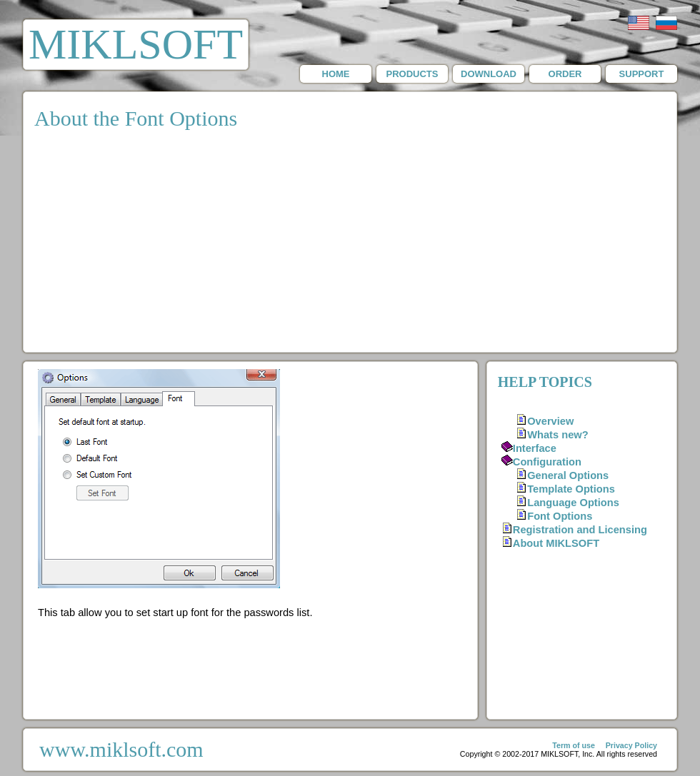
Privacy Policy (631, 745)
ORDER (565, 74)
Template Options (571, 489)
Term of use (573, 745)
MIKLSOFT (136, 44)
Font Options (559, 516)
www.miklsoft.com (121, 749)
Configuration (547, 462)
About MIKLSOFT (556, 543)
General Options (568, 475)
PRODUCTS (412, 74)
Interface (534, 448)
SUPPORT (641, 74)
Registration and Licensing (580, 529)
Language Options (573, 502)
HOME (336, 74)
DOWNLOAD (488, 74)
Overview (550, 421)
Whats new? (558, 434)
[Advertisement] (350, 245)
